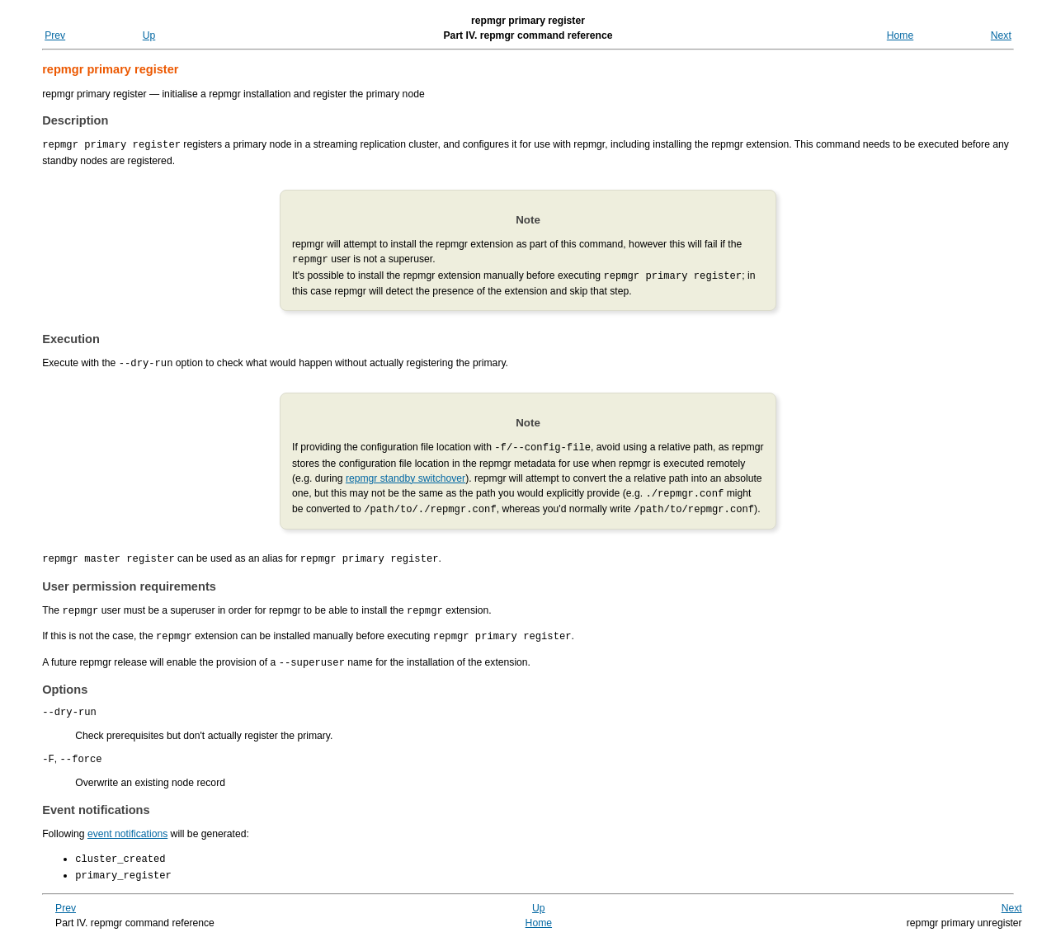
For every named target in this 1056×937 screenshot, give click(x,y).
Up (149, 35)
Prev (55, 35)
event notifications (127, 829)
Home (900, 35)
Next (1001, 35)
